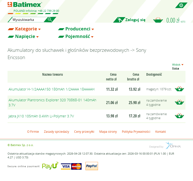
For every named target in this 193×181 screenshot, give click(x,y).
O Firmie (33, 131)
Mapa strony (108, 131)
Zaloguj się (135, 19)
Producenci (77, 29)
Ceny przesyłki (84, 131)
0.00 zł (175, 20)
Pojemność (77, 36)
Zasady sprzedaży (56, 131)
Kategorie (26, 29)
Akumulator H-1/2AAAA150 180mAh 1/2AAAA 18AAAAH (51, 89)
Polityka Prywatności (136, 131)
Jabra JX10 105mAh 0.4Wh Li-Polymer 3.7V (41, 116)
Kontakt (160, 131)
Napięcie (25, 36)
